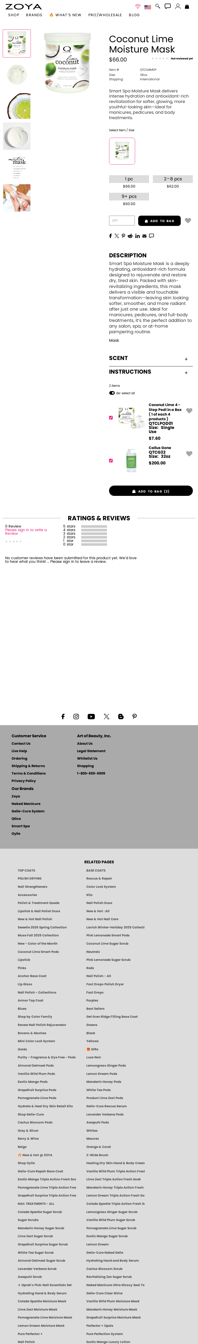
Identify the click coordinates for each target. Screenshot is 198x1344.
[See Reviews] (172, 59)
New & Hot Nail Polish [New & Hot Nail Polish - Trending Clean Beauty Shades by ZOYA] (35, 919)
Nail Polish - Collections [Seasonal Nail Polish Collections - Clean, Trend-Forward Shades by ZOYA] (37, 992)
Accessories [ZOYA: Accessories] (27, 895)
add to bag (156, 221)
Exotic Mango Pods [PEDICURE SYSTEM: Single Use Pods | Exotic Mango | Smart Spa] (33, 1081)
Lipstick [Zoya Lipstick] (24, 959)
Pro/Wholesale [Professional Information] (105, 15)
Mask (114, 340)
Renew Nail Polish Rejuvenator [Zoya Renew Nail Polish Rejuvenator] (42, 1024)
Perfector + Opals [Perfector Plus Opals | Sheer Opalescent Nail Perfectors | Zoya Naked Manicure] (99, 1325)
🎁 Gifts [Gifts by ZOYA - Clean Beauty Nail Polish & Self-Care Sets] (92, 1049)
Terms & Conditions (29, 773)
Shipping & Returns (28, 766)
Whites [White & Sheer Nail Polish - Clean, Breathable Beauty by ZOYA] (92, 1130)
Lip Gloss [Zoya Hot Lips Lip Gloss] (25, 984)
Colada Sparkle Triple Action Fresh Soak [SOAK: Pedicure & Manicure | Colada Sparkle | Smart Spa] (115, 1203)
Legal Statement (91, 751)
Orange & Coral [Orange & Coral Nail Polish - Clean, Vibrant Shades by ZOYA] (98, 1146)
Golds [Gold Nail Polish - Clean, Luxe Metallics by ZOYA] (22, 1049)
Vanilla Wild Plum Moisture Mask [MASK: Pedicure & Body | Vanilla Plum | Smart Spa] (112, 1301)
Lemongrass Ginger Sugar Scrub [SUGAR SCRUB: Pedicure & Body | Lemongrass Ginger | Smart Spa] (111, 1212)
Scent (148, 358)
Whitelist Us (87, 758)
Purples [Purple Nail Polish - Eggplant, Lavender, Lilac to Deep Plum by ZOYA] (92, 1000)
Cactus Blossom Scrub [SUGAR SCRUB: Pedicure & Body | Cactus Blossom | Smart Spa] (104, 1268)
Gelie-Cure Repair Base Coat (40, 1171)
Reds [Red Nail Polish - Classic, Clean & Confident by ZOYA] (90, 968)
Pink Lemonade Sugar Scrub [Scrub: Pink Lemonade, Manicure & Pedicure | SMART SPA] (108, 959)
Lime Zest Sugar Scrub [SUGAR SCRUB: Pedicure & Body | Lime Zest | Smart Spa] (35, 1236)
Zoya (16, 796)
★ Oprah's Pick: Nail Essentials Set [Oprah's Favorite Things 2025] (45, 1285)
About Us (85, 743)
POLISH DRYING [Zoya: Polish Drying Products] (30, 878)
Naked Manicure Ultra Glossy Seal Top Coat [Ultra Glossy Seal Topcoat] (115, 1285)
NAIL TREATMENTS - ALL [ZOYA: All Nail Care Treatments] (36, 1203)
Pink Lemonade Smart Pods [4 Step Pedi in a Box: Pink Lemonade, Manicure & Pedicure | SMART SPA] (108, 935)
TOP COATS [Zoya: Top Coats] (26, 870)
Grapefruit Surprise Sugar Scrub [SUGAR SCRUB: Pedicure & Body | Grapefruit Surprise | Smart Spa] (43, 1244)
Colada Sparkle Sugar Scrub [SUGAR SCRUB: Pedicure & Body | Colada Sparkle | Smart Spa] (40, 1212)
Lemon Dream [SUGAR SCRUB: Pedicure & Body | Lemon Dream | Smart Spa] (97, 1244)
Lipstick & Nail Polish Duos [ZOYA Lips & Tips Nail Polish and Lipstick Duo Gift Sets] (39, 911)
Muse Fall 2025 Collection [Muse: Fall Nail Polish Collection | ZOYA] (38, 935)
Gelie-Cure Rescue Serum (106, 1106)
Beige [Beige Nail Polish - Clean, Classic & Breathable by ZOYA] (22, 1146)
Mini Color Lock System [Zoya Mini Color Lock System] (36, 1041)
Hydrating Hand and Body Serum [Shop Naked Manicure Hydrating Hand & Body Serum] (112, 1260)
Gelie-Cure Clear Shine (104, 1293)
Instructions (148, 372)
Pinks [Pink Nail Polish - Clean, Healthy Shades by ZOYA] (22, 968)
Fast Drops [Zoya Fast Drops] (95, 992)
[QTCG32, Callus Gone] (149, 460)
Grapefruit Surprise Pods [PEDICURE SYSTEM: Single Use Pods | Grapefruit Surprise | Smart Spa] (37, 1090)
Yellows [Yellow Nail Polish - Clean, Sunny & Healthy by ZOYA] (92, 1041)
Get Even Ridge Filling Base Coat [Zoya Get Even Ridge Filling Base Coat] (112, 1016)
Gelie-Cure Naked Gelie (104, 1252)
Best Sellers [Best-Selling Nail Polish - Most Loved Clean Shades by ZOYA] (95, 1008)
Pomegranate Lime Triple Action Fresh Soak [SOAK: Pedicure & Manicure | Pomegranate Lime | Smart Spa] (47, 1187)
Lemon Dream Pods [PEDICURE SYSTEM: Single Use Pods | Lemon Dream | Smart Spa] (101, 1073)
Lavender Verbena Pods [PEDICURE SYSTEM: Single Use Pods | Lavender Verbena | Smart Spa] (105, 1114)
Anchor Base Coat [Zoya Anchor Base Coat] (32, 976)
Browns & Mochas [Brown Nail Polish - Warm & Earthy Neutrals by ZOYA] (32, 1033)
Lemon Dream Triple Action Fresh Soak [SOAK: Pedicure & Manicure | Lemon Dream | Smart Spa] (115, 1195)
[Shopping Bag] (187, 7)
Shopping (85, 766)
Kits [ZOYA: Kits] (89, 895)
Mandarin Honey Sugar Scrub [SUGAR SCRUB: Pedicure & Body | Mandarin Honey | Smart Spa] (41, 1228)
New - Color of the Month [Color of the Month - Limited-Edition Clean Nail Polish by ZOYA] (37, 943)
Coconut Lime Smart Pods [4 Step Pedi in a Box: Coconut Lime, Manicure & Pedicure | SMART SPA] (38, 951)
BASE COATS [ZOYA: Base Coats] (95, 870)
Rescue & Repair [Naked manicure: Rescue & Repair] (99, 878)
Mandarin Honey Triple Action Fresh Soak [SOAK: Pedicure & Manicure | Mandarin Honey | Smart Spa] (115, 1187)
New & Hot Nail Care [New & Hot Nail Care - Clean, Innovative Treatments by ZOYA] (102, 919)
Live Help (19, 751)
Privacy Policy (24, 781)
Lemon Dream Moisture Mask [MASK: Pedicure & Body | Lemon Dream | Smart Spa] (41, 1325)
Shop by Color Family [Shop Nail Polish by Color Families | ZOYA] (35, 1016)
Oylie (16, 834)
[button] (24, 7)
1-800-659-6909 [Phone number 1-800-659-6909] (91, 773)
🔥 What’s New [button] (65, 15)
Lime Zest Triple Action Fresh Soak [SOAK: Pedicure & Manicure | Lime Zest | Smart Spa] (113, 1179)
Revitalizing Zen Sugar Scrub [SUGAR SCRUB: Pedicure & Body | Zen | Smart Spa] (109, 1276)
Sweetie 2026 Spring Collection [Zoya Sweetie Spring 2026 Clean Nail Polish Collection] (42, 927)
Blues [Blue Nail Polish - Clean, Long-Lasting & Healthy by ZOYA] (22, 1008)
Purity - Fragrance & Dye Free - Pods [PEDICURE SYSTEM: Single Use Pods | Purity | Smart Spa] (47, 1057)
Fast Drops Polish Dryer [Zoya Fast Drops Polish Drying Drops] (105, 984)
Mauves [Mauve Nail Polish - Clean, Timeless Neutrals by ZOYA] (92, 1138)
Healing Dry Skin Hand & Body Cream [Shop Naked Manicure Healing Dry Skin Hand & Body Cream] (115, 1163)
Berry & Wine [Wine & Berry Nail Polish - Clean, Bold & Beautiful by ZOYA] (28, 1138)
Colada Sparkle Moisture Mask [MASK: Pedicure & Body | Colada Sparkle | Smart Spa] (42, 1301)
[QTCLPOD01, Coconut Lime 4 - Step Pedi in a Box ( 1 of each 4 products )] (149, 422)
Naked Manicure (26, 804)
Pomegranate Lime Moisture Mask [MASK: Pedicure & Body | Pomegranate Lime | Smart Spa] (45, 1317)
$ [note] (154, 438)
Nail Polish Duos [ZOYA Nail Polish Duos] (99, 902)
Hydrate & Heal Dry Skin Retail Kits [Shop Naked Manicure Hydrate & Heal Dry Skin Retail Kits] (45, 1106)
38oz (128, 74)
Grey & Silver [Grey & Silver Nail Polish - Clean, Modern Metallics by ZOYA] (28, 1130)
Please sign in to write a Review (26, 531)
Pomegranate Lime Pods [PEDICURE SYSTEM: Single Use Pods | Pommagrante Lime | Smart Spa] (37, 1098)
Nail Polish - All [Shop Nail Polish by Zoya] (98, 976)
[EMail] (144, 235)
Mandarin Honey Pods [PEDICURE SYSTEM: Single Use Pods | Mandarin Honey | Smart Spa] (103, 1081)
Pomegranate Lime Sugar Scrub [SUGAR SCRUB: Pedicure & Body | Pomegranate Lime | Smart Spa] (111, 1228)
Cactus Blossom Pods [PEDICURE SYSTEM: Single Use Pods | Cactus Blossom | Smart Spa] (35, 1122)
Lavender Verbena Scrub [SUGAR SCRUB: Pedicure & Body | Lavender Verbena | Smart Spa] (37, 1268)
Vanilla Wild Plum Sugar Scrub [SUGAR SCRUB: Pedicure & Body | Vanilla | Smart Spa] (110, 1220)
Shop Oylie (26, 1163)
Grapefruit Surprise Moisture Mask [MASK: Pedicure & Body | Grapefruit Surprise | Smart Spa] (113, 1317)
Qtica (16, 819)
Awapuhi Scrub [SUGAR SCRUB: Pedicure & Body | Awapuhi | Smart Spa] (30, 1276)
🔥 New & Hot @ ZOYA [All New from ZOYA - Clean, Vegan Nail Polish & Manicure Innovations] (35, 1155)
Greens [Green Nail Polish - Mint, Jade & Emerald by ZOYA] (91, 1024)
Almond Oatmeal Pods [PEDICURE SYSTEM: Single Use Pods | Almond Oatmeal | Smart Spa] (36, 1065)
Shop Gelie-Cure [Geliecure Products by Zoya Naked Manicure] (31, 1114)
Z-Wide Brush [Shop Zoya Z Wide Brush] (97, 1155)
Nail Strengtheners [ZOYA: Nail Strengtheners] (32, 886)
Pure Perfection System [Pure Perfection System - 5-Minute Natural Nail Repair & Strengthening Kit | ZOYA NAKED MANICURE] (104, 1334)
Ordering (19, 758)
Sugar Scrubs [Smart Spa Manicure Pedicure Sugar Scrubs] (28, 1220)
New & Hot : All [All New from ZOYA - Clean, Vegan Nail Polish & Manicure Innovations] (98, 911)
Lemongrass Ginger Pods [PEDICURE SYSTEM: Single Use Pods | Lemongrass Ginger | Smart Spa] (106, 1065)
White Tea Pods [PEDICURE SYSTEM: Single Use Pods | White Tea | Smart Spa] (98, 1090)
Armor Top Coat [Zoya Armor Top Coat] (30, 1000)
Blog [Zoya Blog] (134, 15)
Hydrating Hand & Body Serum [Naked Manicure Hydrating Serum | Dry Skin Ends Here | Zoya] (42, 1293)
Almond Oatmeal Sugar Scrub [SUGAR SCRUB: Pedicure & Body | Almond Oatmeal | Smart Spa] (41, 1260)
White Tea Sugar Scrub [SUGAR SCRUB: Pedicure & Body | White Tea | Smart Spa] (36, 1252)
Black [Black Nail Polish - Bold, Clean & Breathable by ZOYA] (90, 1033)
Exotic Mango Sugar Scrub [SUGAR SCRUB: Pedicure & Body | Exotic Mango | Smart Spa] (107, 1236)
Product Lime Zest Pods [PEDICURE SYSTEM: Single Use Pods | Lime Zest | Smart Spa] (104, 1098)
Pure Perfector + (30, 1334)
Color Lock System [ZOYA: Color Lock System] (101, 886)
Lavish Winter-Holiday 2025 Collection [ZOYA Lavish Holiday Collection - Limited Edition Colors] (115, 927)
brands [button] (34, 15)
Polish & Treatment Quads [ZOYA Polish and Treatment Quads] (39, 902)
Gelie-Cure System (28, 811)
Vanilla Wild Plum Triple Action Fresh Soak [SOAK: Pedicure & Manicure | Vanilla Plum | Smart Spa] (115, 1171)
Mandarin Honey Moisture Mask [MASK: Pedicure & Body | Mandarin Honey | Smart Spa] (111, 1309)
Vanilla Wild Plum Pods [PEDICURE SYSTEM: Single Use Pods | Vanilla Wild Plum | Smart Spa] (36, 1073)
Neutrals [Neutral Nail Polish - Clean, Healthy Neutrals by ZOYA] (93, 951)
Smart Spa (21, 826)
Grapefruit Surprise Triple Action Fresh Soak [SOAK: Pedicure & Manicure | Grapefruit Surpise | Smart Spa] (47, 1195)
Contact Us (21, 743)
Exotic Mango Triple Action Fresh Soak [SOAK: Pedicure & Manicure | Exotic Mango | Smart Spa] (47, 1179)
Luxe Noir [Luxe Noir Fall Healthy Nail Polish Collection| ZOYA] (93, 1057)
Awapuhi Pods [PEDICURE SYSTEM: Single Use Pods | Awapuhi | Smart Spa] (97, 1122)
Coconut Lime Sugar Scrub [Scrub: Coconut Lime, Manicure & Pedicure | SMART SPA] (107, 943)
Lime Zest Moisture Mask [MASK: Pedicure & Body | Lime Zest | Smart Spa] (37, 1309)
